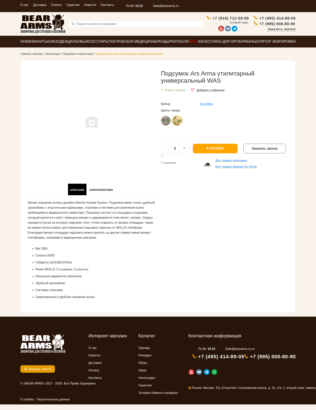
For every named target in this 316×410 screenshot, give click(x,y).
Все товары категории (231, 166)
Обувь (143, 368)
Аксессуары (52, 59)
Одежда (144, 353)
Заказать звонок (282, 33)
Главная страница (31, 59)
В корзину (215, 154)
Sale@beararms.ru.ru (240, 354)
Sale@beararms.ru (166, 5)
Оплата (56, 5)
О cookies (27, 405)
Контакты (107, 5)
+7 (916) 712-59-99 (226, 21)
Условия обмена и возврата (158, 398)
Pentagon (145, 361)
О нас (24, 5)
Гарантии (73, 5)
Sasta (142, 376)
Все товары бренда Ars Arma (235, 172)
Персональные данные (53, 405)
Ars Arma (206, 109)
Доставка (39, 5)
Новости (90, 5)
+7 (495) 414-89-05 (273, 21)
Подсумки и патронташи (78, 59)
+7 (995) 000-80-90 (278, 28)
